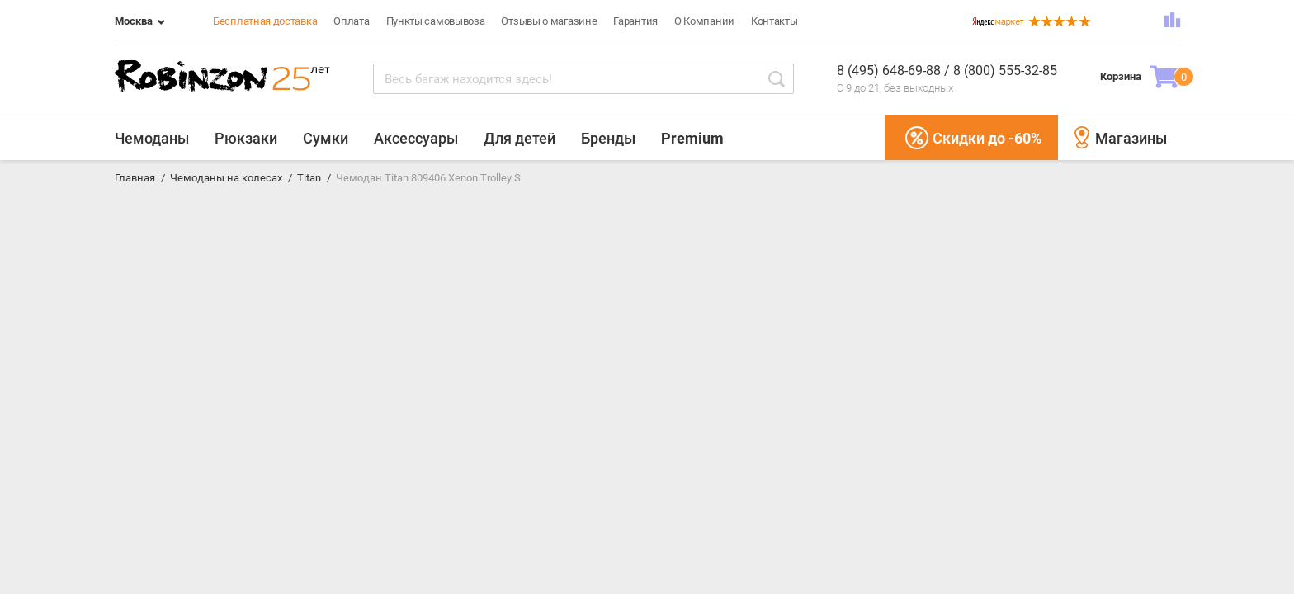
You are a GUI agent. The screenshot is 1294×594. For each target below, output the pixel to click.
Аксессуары (416, 138)
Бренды (608, 138)
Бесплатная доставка (265, 21)
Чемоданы (152, 138)
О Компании (704, 21)
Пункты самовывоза (435, 21)
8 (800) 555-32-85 (1005, 70)
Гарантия (635, 21)
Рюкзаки (246, 138)
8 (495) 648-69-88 (890, 70)
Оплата (351, 21)
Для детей (519, 138)
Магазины (1120, 137)
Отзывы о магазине (549, 21)
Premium (692, 138)
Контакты (774, 21)
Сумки (325, 138)
